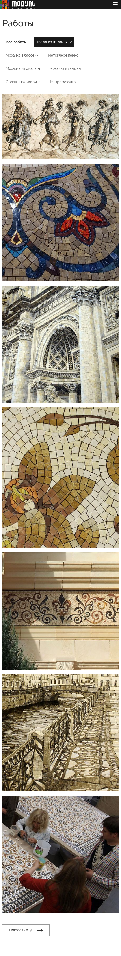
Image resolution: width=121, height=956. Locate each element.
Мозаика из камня (52, 42)
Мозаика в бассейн (22, 55)
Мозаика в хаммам (65, 68)
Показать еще (26, 930)
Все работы (16, 42)
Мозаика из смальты (23, 68)
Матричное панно (63, 55)
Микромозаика (63, 82)
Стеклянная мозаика (23, 82)
